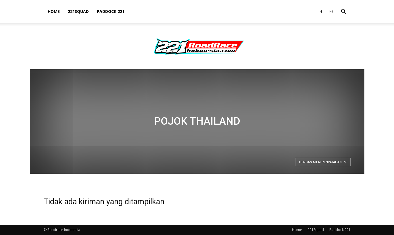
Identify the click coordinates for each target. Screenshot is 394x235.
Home (54, 11)
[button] (344, 12)
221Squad (78, 11)
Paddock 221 (110, 11)
